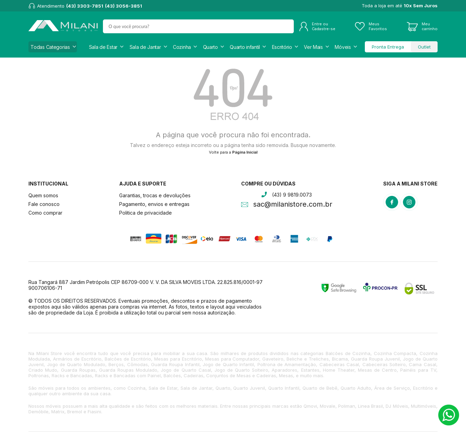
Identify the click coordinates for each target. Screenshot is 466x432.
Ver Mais (313, 47)
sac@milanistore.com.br (292, 204)
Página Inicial (244, 152)
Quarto (210, 47)
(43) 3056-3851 (123, 6)
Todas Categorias (50, 47)
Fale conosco (44, 204)
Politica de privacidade (145, 213)
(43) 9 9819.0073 (292, 195)
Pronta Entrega (388, 47)
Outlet (424, 47)
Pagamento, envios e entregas (154, 204)
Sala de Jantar (145, 47)
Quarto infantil (245, 47)
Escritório (282, 47)
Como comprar (45, 213)
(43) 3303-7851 (84, 6)
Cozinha (182, 47)
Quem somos (43, 195)
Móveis (343, 47)
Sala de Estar (103, 47)
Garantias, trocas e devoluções (155, 195)
